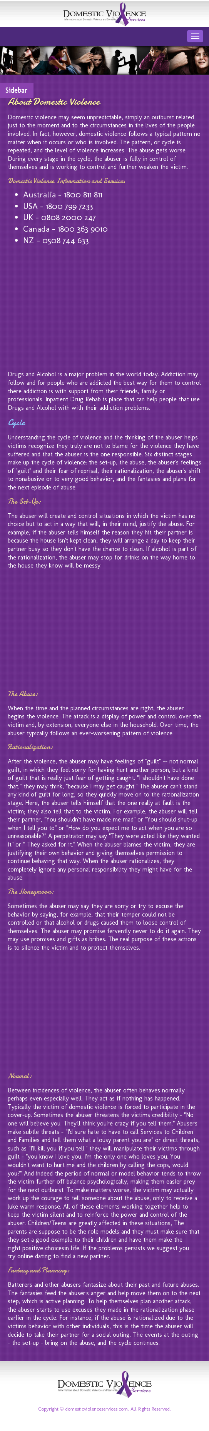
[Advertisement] (104, 306)
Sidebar (16, 90)
